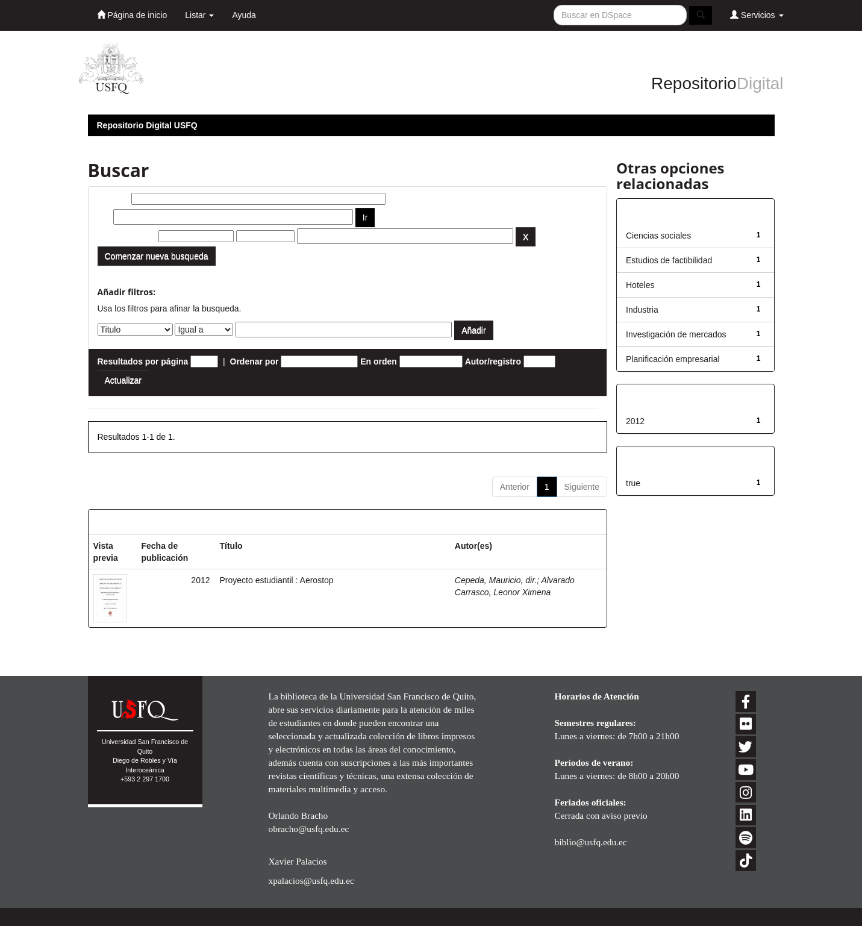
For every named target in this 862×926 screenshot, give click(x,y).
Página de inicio (132, 15)
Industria (642, 309)
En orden (378, 361)
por (104, 217)
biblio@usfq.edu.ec (591, 842)
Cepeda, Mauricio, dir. (496, 580)
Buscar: (113, 199)
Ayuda (243, 15)
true (633, 483)
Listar (199, 15)
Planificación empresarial (673, 359)
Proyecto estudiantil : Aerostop (277, 580)
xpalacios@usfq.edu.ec (311, 880)
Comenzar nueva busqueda (156, 256)
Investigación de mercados (676, 334)
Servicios (757, 15)
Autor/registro (493, 361)
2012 (635, 421)
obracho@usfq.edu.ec (309, 829)
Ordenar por (254, 361)
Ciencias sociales (658, 235)
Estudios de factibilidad (669, 260)
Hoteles (640, 285)
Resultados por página (143, 361)
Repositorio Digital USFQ (147, 125)
